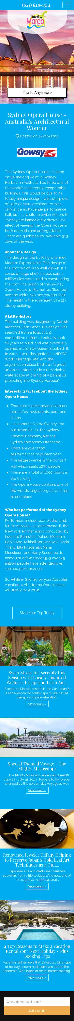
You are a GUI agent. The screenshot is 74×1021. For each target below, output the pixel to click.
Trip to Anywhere (37, 92)
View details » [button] (37, 704)
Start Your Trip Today (37, 613)
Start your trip (37, 1010)
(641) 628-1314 (36, 5)
